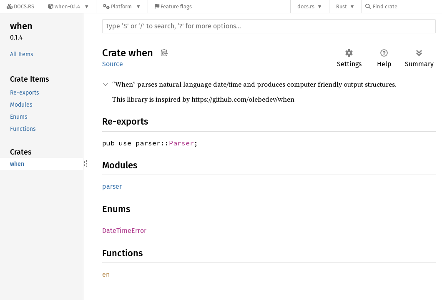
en (106, 274)
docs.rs (305, 6)
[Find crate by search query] (407, 6)
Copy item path (164, 52)
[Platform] (122, 6)
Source (112, 64)
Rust (341, 6)
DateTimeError (124, 231)
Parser (181, 143)
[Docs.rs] (20, 6)
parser (112, 186)
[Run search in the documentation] (269, 26)
